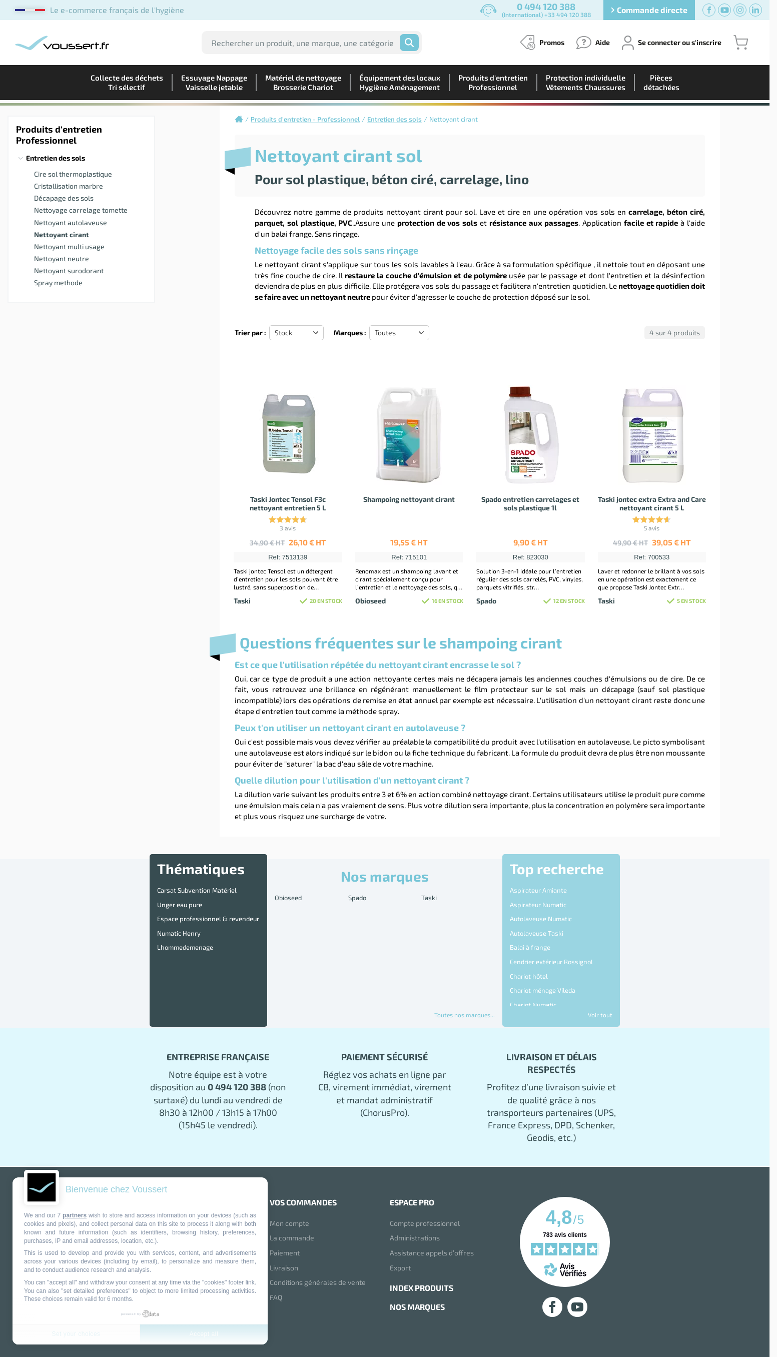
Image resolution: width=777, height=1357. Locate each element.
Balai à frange (530, 930)
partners (75, 1215)
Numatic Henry (179, 919)
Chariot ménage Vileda (542, 961)
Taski (429, 896)
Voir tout (600, 1014)
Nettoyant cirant (61, 234)
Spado (357, 896)
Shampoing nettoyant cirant (409, 499)
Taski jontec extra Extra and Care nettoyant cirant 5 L (652, 503)
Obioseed (288, 896)
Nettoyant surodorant (69, 270)
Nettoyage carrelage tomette (81, 210)
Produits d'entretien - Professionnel (305, 119)
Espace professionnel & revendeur (208, 909)
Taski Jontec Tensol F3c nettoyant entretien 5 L (288, 503)
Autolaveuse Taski (536, 919)
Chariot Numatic (533, 971)
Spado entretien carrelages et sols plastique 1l (530, 503)
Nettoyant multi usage (69, 246)
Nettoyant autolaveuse (70, 222)
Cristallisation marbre (68, 186)
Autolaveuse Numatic (541, 909)
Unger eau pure (179, 899)
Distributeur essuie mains (547, 1003)
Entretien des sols (55, 158)
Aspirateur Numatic (538, 899)
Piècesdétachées (661, 82)
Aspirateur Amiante (538, 888)
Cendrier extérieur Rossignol (551, 940)
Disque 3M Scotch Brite (543, 992)
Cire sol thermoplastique (73, 174)
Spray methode (58, 282)
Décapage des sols (64, 198)
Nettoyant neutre (61, 258)
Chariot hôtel (529, 951)
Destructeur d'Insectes (543, 982)
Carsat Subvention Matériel (197, 888)
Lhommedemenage (185, 930)
